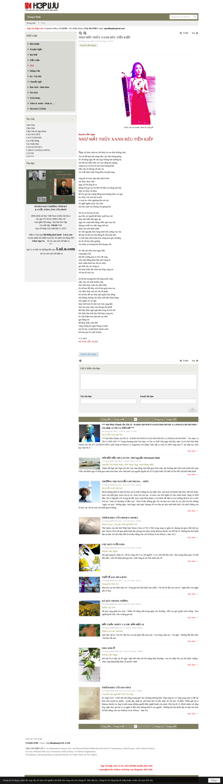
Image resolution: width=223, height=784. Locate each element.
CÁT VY (30, 156)
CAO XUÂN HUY (34, 147)
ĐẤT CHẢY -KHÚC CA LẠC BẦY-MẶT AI (123, 624)
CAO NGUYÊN (33, 134)
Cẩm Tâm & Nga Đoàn (36, 131)
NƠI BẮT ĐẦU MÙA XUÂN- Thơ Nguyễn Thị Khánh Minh (131, 458)
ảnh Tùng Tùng (131, 464)
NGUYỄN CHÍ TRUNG (112, 435)
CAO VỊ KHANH (33, 137)
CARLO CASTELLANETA (38, 150)
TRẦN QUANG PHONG (112, 631)
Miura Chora (107, 524)
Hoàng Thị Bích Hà (110, 584)
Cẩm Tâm (30, 128)
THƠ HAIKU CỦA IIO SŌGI (116, 687)
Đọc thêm (191, 451)
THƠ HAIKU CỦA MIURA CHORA (120, 517)
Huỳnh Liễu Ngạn (88, 45)
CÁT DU (30, 153)
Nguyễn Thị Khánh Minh (112, 464)
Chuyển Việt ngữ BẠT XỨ (125, 524)
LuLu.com (67, 234)
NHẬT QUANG (109, 607)
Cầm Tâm (30, 125)
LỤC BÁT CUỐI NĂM (113, 544)
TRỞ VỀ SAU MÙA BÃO (114, 577)
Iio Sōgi (129, 694)
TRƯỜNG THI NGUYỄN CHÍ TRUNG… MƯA (125, 481)
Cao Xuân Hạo (32, 144)
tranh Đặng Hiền (146, 464)
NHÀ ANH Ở (108, 648)
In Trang (80, 361)
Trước (185, 33)
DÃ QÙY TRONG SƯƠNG (115, 601)
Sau (193, 33)
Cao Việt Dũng (32, 141)
